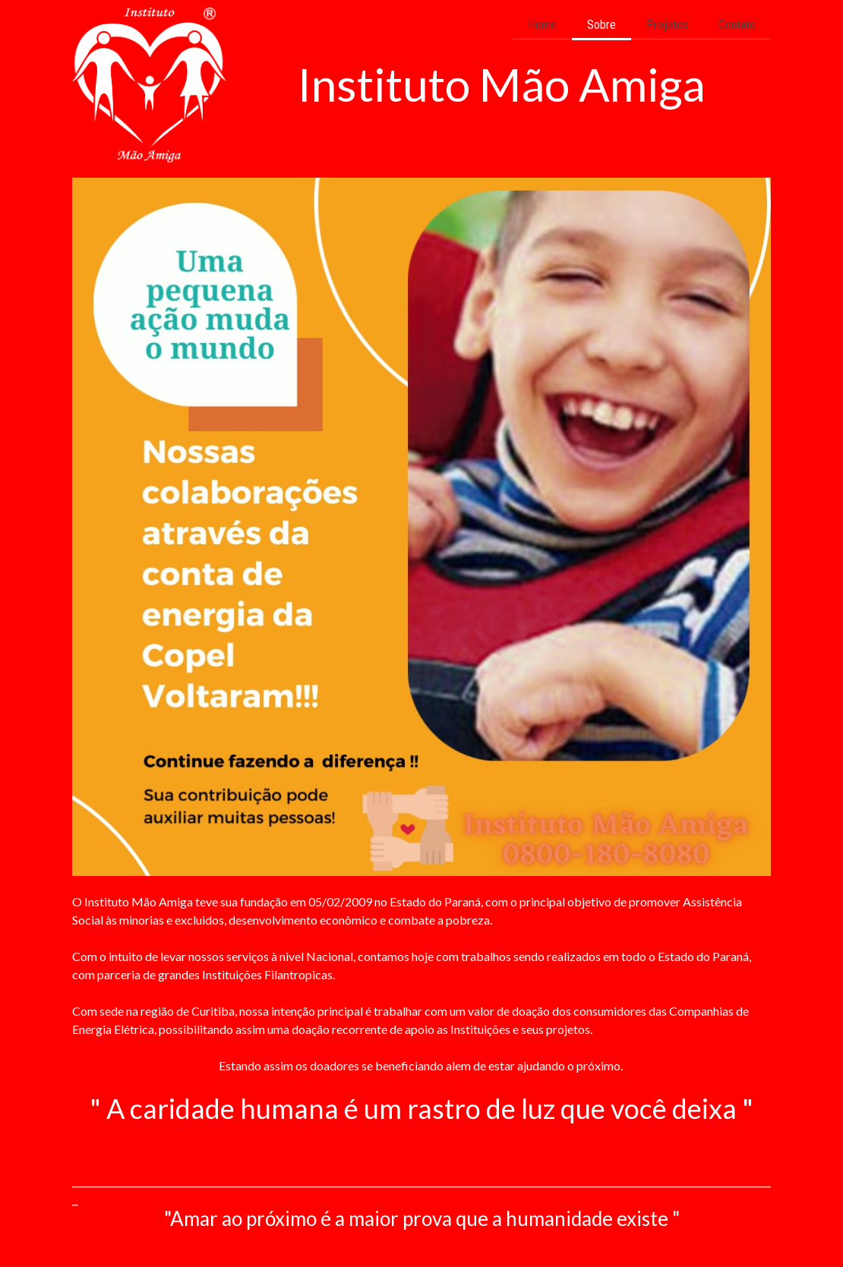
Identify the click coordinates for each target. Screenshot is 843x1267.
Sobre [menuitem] (601, 24)
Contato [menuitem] (737, 24)
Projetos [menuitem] (667, 24)
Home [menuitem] (542, 24)
